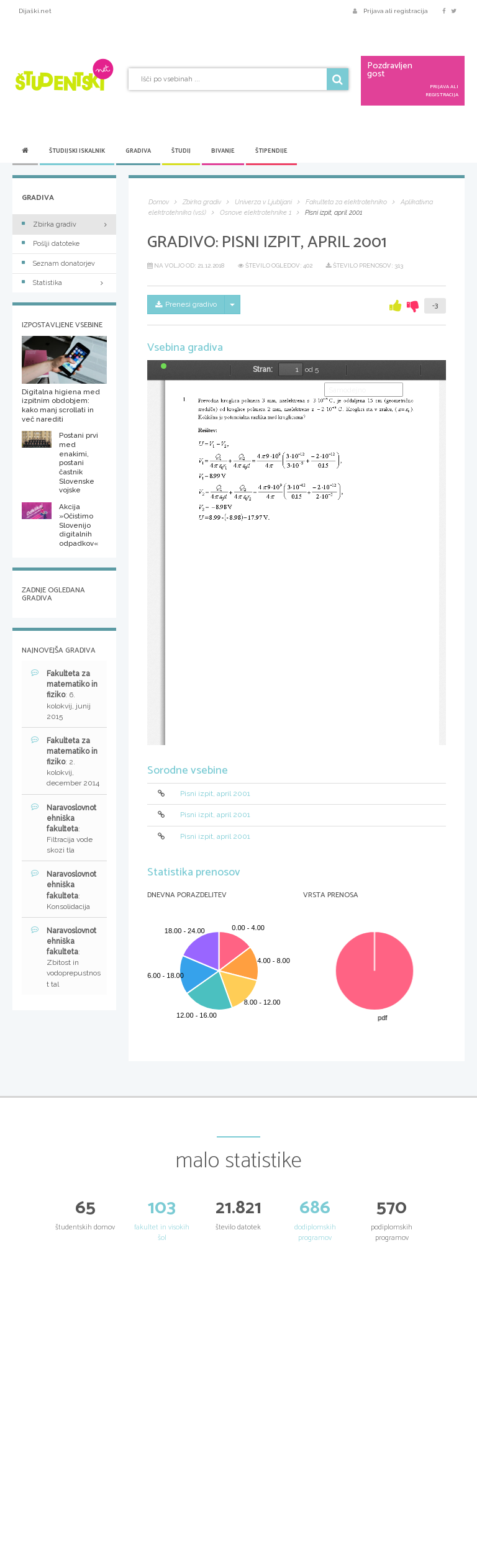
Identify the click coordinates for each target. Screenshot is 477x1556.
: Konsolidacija (63, 889)
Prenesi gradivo (186, 304)
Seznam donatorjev (58, 264)
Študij (181, 151)
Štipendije (271, 151)
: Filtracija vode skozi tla (63, 829)
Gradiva (138, 151)
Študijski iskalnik (77, 151)
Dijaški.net (35, 10)
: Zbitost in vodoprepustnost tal (66, 957)
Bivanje (223, 151)
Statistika (64, 283)
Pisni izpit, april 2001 (215, 793)
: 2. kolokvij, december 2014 (65, 762)
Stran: (263, 369)
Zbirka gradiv (49, 224)
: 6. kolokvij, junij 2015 (64, 695)
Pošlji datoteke (51, 244)
